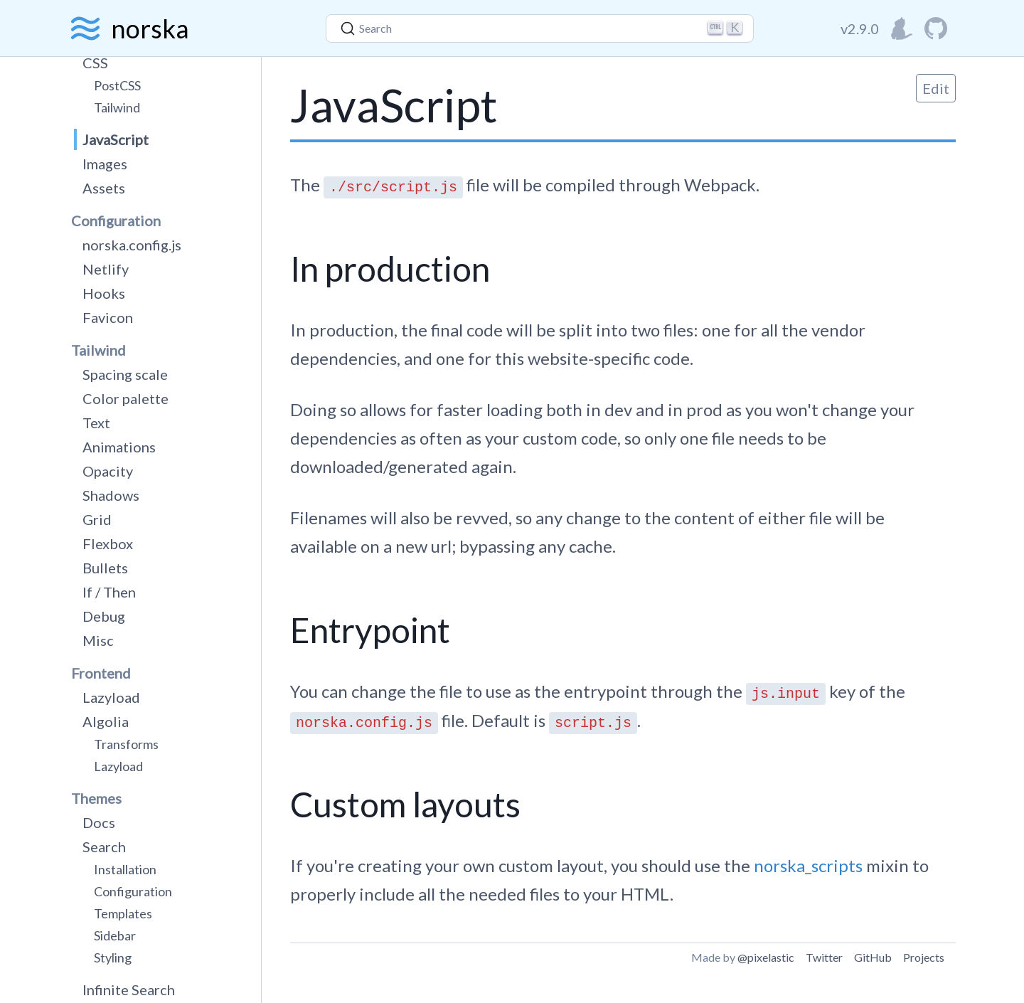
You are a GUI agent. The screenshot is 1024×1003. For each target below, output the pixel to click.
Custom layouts (405, 804)
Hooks (103, 293)
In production (390, 268)
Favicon (107, 317)
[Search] (540, 28)
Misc (98, 640)
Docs (98, 822)
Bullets (105, 567)
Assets (103, 187)
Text (96, 422)
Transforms (126, 744)
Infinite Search (128, 989)
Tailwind (117, 107)
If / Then (109, 591)
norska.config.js (131, 244)
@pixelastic (765, 957)
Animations (119, 446)
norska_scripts (808, 865)
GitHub (873, 957)
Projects (923, 957)
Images (104, 163)
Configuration (133, 891)
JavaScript (115, 139)
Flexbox (107, 543)
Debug (103, 616)
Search (104, 846)
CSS (95, 62)
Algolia (105, 721)
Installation (125, 869)
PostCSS (117, 85)
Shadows (110, 495)
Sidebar (115, 935)
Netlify (105, 268)
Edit (935, 88)
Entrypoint (370, 630)
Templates (123, 913)
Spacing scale (125, 374)
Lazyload (111, 697)
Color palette (125, 398)
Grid (97, 519)
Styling (113, 957)
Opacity (107, 470)
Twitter (824, 957)
